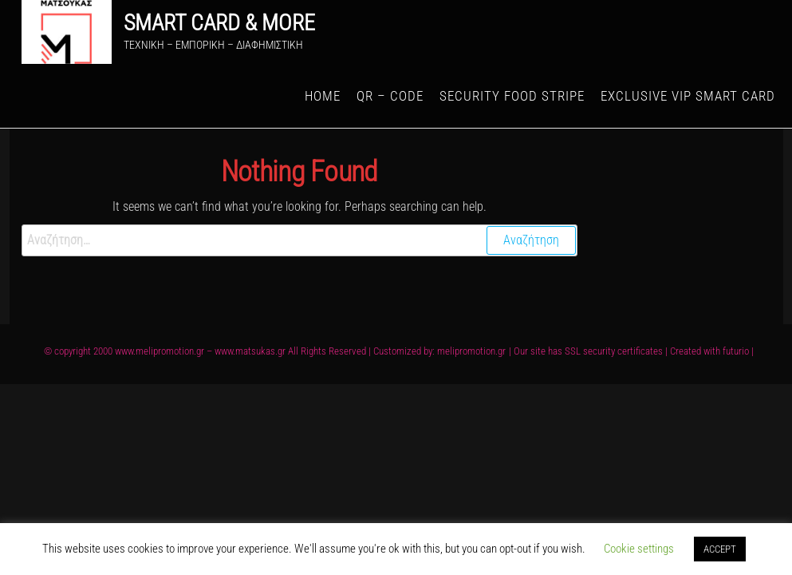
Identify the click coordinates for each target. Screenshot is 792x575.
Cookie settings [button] (639, 548)
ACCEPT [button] (719, 549)
